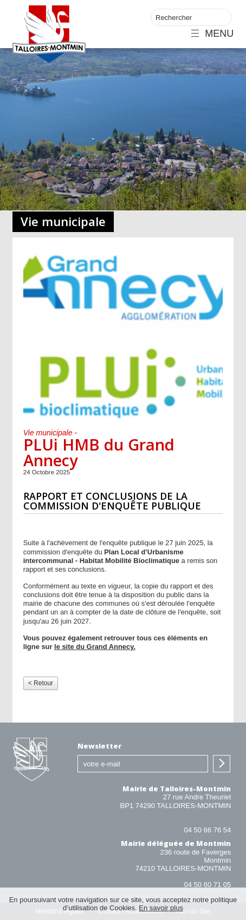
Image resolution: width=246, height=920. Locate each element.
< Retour (40, 683)
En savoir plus (161, 908)
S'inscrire (221, 763)
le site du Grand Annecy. (94, 647)
